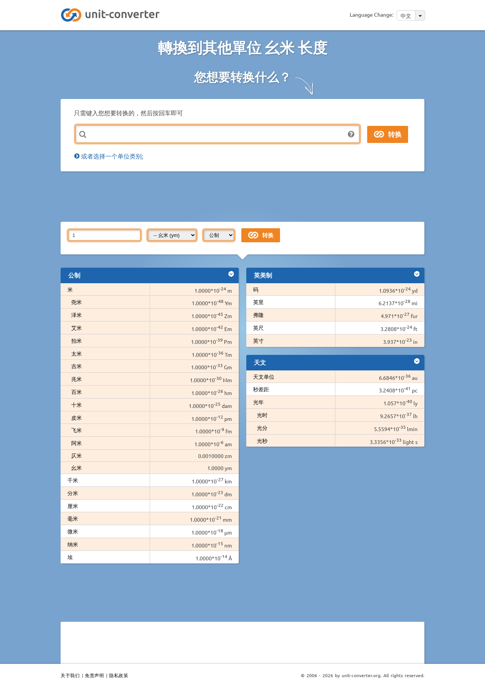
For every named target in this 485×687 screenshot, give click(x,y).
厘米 (72, 505)
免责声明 (94, 675)
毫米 (72, 518)
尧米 (76, 301)
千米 (72, 480)
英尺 (258, 327)
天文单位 (263, 376)
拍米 (76, 340)
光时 (262, 414)
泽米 (76, 314)
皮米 (76, 417)
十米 (76, 404)
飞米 (76, 430)
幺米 (76, 467)
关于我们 (70, 675)
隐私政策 (118, 675)
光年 (258, 401)
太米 (76, 353)
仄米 (76, 455)
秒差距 (261, 389)
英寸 (258, 340)
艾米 (76, 327)
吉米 (76, 365)
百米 (76, 391)
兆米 (76, 378)
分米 (72, 492)
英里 (258, 301)
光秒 (262, 440)
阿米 (76, 442)
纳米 (72, 544)
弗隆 (258, 314)
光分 (262, 427)
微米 (72, 531)
